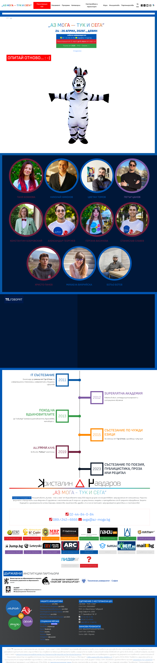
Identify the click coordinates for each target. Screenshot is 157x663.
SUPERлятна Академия (49, 606)
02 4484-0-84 (68, 38)
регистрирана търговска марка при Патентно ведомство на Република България (48, 654)
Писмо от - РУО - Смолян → (76, 46)
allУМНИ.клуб (45, 614)
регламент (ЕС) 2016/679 (142, 660)
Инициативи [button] (114, 5)
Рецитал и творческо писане (51, 617)
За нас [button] (137, 5)
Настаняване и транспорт (92, 5)
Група (42, 629)
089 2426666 (63, 520)
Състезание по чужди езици (51, 612)
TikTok (42, 640)
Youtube (43, 634)
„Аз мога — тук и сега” (17, 5)
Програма (66, 5)
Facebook (43, 626)
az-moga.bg (44, 624)
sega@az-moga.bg (84, 38)
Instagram (44, 637)
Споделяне (77, 51)
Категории (75, 5)
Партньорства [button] (127, 5)
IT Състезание (46, 604)
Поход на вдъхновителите (50, 609)
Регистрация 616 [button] (42, 5)
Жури (105, 5)
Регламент (55, 5)
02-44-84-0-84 (80, 514)
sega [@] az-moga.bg (88, 622)
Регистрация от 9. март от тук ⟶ (76, 41)
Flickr (42, 632)
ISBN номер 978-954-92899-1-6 (99, 657)
